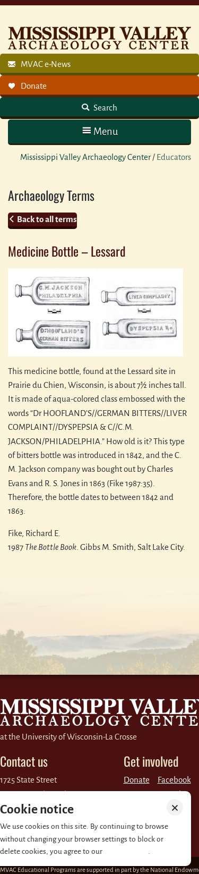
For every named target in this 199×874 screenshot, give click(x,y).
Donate (137, 779)
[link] (99, 64)
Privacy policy (126, 851)
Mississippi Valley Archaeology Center (85, 157)
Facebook (174, 779)
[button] (99, 131)
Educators (174, 157)
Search (104, 107)
